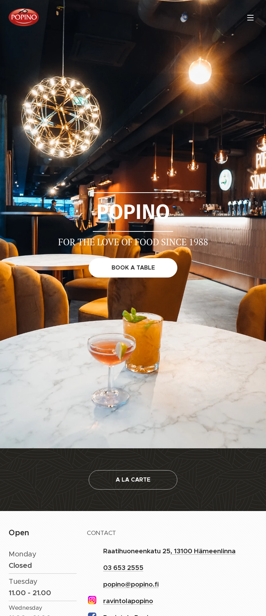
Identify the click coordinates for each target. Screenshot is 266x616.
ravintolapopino (128, 601)
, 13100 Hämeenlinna (203, 551)
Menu (250, 17)
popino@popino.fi (131, 584)
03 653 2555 (123, 567)
